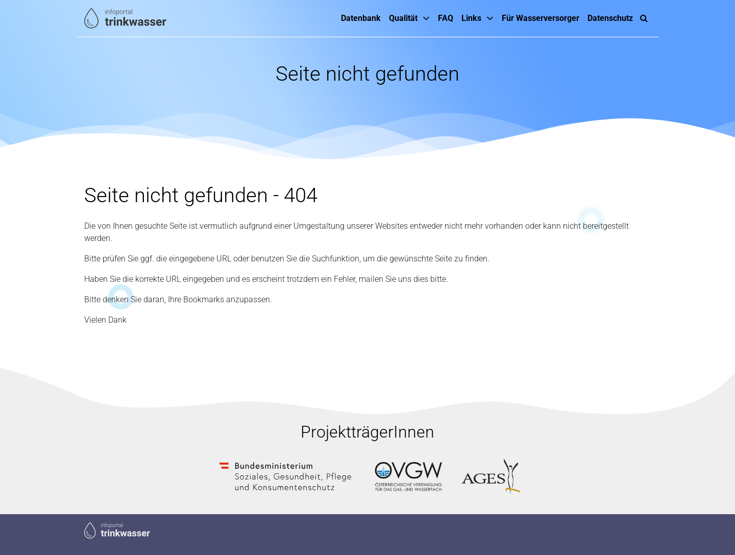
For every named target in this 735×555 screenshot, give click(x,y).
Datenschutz (610, 18)
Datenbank (361, 18)
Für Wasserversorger (540, 18)
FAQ (445, 18)
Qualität (403, 18)
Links (471, 18)
